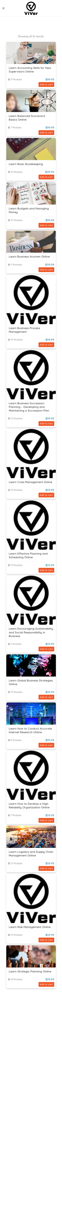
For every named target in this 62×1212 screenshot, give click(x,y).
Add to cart (46, 84)
